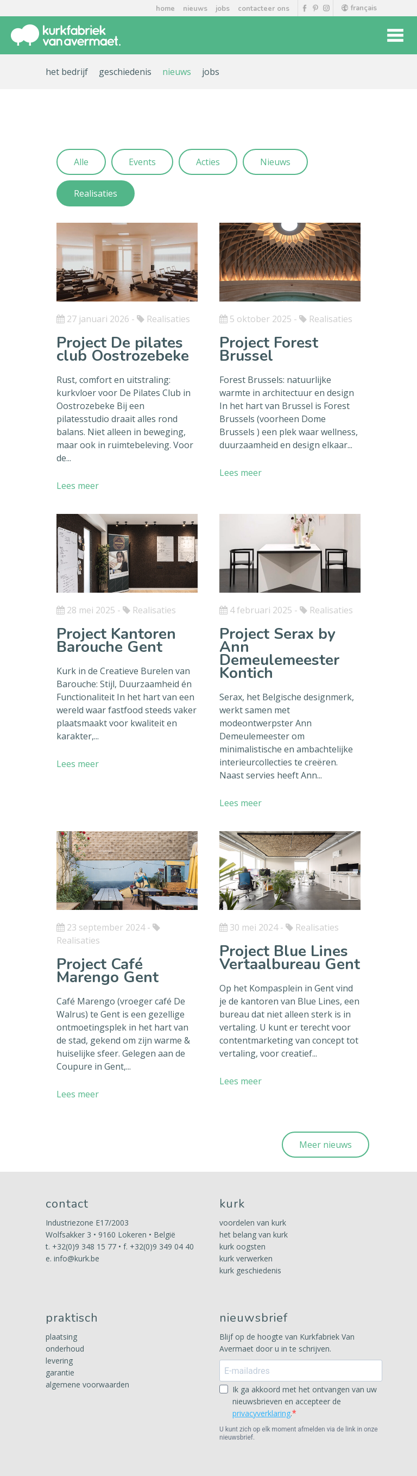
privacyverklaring (261, 1413)
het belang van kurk (253, 1234)
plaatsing (61, 1336)
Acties (208, 162)
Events (142, 162)
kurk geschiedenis (250, 1270)
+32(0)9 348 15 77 (84, 1246)
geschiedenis (125, 72)
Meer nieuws (325, 1145)
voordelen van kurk (252, 1222)
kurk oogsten (242, 1246)
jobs (223, 9)
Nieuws (275, 162)
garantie (60, 1372)
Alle (81, 162)
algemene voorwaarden (87, 1384)
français (359, 8)
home (165, 9)
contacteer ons (263, 9)
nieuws (195, 9)
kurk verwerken (246, 1258)
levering (59, 1360)
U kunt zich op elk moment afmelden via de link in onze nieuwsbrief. (298, 1433)
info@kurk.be (76, 1258)
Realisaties (95, 193)
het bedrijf (67, 72)
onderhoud (65, 1348)
